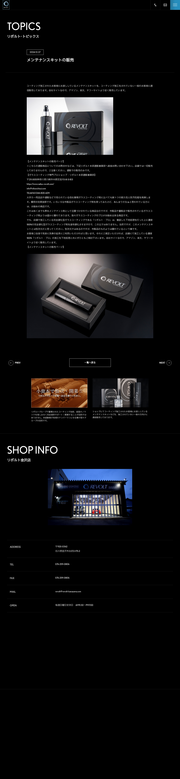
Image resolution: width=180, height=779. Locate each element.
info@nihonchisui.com (36, 188)
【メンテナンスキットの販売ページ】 (46, 161)
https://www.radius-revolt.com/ (40, 184)
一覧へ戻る (90, 362)
